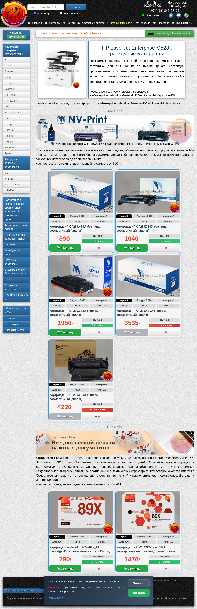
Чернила (10, 244)
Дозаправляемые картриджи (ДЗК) (15, 236)
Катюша (9, 147)
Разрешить (139, 592)
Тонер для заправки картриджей (12, 163)
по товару (41, 13)
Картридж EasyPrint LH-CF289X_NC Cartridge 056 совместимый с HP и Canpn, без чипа (79, 551)
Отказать (138, 583)
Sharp (8, 124)
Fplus (8, 153)
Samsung (10, 94)
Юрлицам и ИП (183, 23)
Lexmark (10, 88)
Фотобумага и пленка (13, 252)
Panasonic (11, 100)
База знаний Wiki (15, 329)
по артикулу (69, 13)
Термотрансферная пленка (16, 227)
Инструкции (12, 324)
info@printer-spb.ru (120, 23)
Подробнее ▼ (55, 597)
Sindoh (9, 135)
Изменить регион (16, 37)
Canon (8, 65)
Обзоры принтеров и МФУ (16, 310)
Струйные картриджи (11, 262)
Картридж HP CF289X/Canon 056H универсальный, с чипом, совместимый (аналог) (145, 551)
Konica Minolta (13, 112)
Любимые (161, 23)
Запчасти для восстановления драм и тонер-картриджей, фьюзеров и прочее (14, 210)
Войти (69, 23)
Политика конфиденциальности (21, 590)
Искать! (76, 7)
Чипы (8, 279)
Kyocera (9, 77)
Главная (34, 23)
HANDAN (10, 190)
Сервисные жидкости (11, 287)
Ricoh (8, 118)
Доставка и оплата (90, 23)
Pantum (9, 129)
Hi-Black (9, 178)
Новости (10, 318)
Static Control (12, 184)
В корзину (65, 247)
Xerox (8, 83)
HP (6, 59)
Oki (7, 106)
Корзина (143, 23)
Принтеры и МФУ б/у (16, 297)
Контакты (52, 23)
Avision (9, 141)
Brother (9, 71)
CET (7, 172)
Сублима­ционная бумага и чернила (15, 271)
